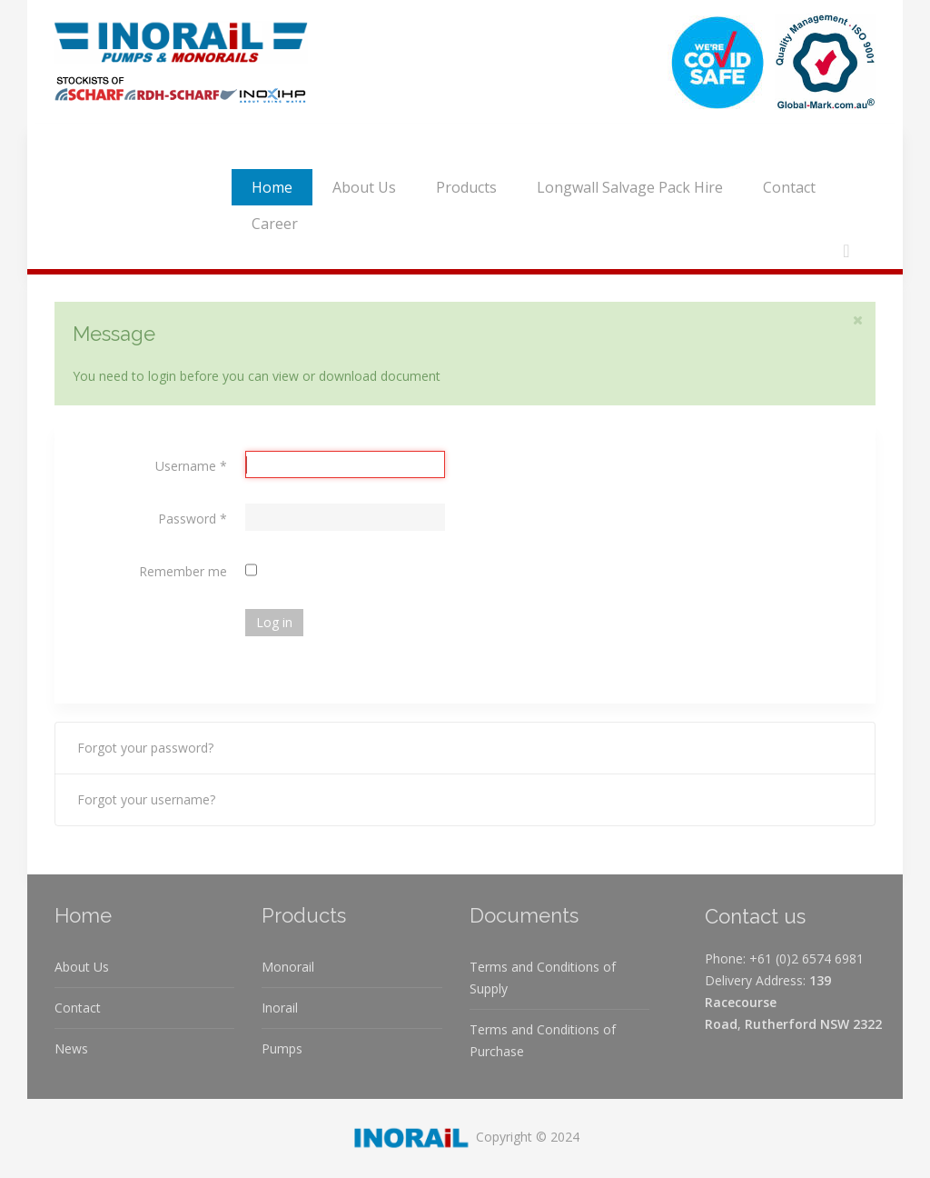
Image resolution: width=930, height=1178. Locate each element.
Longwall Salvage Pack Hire (630, 187)
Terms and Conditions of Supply (543, 977)
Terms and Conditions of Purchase (543, 1040)
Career (275, 224)
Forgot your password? (145, 747)
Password (192, 518)
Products (466, 187)
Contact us (755, 916)
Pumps (282, 1048)
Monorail (288, 966)
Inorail (280, 1007)
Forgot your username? (146, 799)
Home (272, 187)
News (71, 1048)
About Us (364, 187)
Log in (274, 622)
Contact (789, 187)
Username (191, 465)
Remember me (183, 571)
